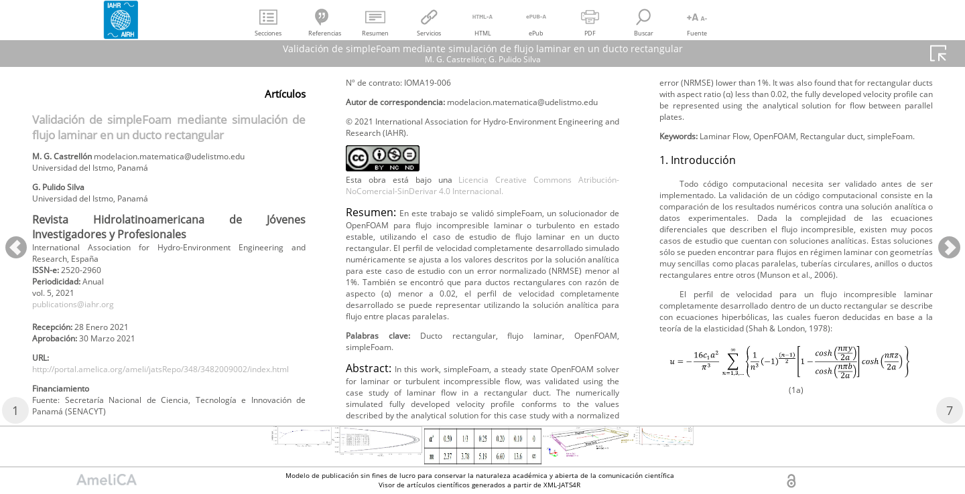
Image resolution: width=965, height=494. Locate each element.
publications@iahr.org (82, 321)
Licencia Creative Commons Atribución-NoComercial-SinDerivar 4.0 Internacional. (482, 245)
